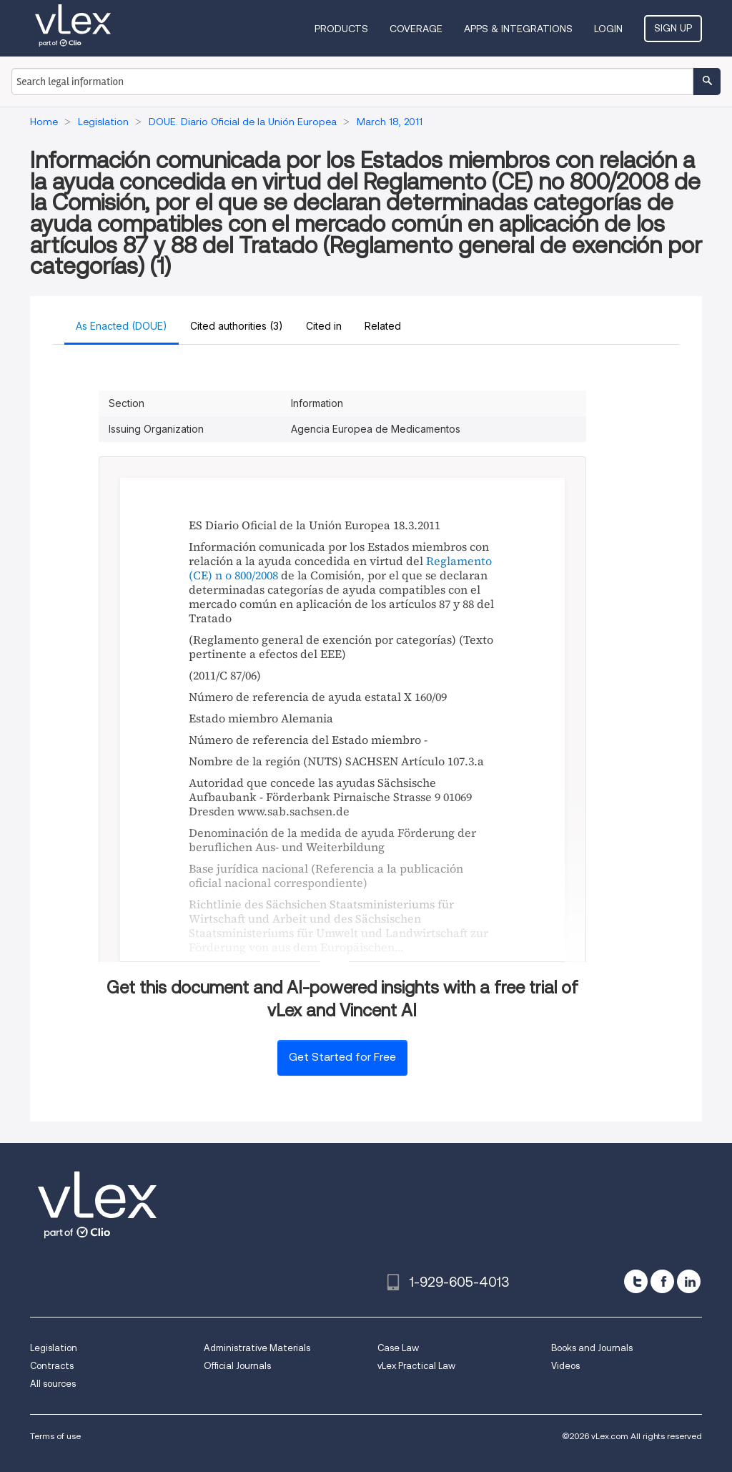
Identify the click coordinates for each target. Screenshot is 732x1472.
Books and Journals (592, 1348)
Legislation (53, 1348)
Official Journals (237, 1365)
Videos (565, 1365)
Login (608, 28)
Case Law (398, 1348)
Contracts (52, 1365)
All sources (53, 1383)
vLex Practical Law (416, 1365)
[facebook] (662, 1281)
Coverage (416, 28)
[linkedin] (689, 1281)
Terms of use (55, 1436)
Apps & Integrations (518, 28)
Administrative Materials (257, 1348)
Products (341, 28)
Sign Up (673, 28)
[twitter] (636, 1281)
